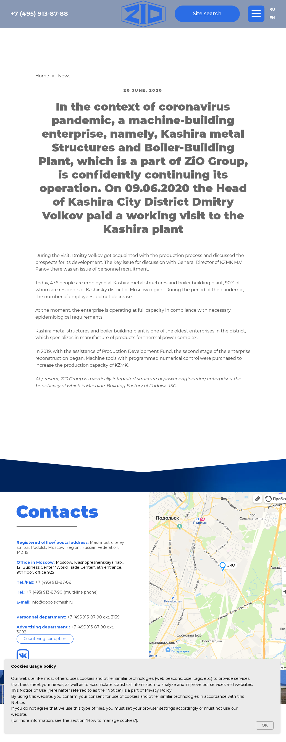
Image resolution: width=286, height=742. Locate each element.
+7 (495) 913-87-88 (39, 13)
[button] (45, 639)
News (64, 75)
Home (42, 75)
